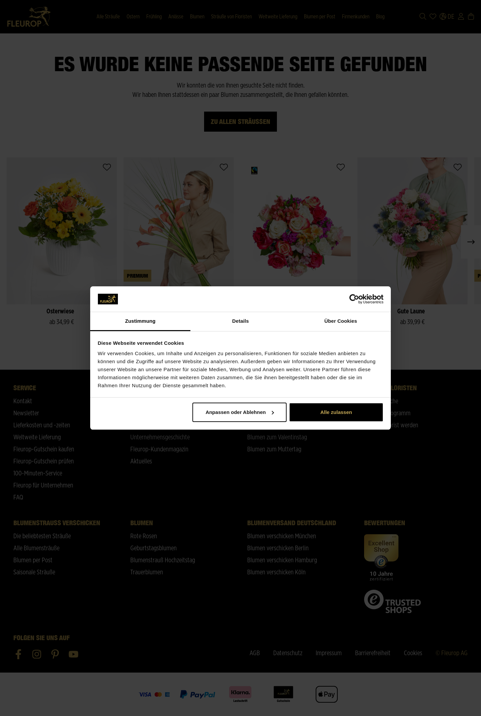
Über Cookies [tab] (340, 321)
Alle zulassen (336, 412)
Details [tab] (240, 321)
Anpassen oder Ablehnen (239, 412)
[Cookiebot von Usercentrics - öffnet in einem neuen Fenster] (354, 299)
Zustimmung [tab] (140, 321)
